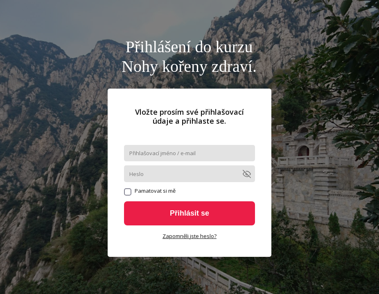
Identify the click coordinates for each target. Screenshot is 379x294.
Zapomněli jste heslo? (189, 236)
